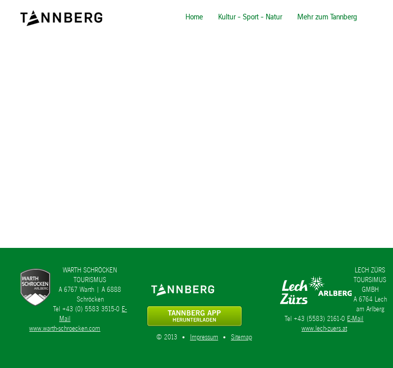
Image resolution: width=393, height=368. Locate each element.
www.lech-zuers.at (324, 328)
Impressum (204, 337)
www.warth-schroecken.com (64, 328)
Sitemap (241, 337)
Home (194, 16)
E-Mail (355, 319)
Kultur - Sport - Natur (250, 16)
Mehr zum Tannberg (327, 16)
